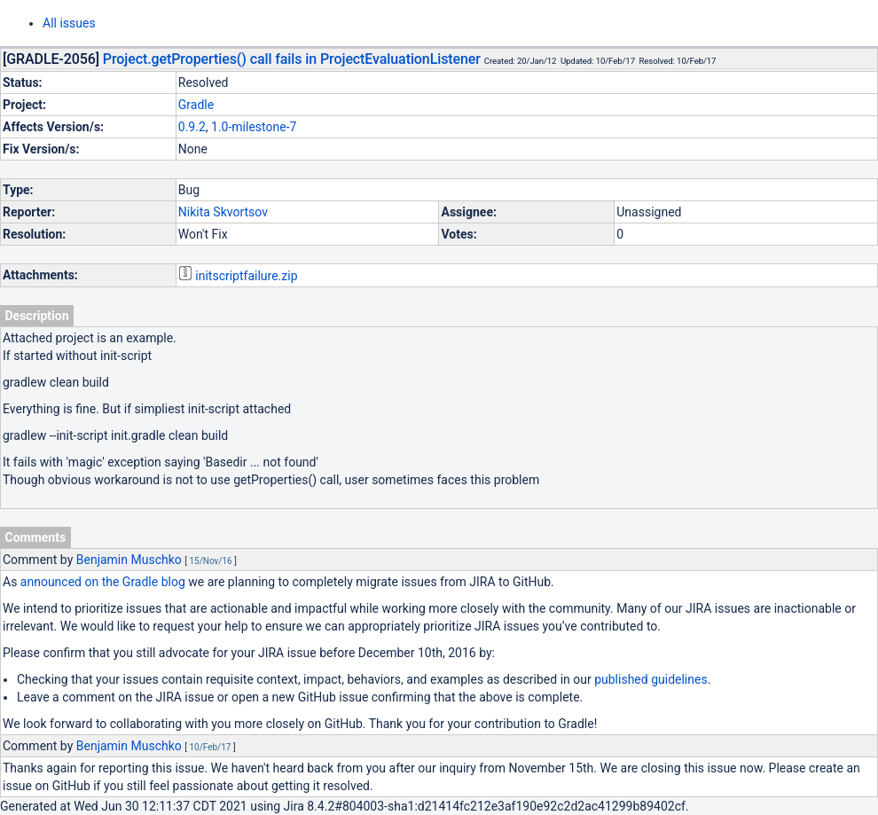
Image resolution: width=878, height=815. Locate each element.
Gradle (196, 105)
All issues (69, 23)
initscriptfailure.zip (246, 276)
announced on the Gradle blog (102, 582)
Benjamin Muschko (129, 559)
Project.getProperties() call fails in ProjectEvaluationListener (292, 59)
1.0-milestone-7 (253, 127)
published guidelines (650, 679)
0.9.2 (192, 127)
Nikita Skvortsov (223, 212)
